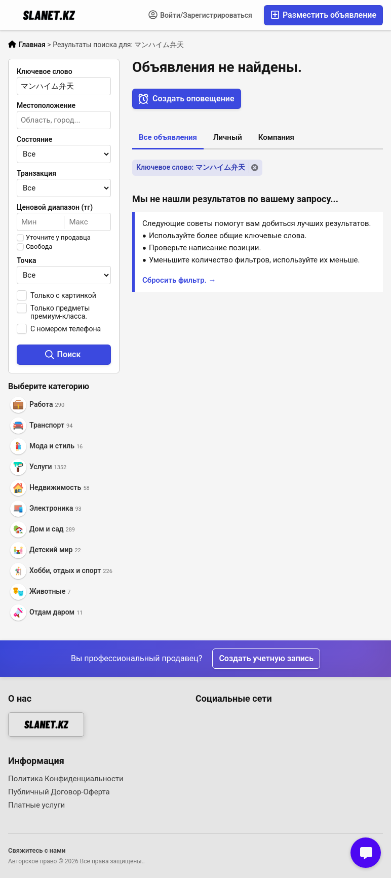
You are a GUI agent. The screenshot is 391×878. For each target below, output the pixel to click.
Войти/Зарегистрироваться (200, 14)
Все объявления (168, 137)
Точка (26, 260)
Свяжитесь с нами (36, 850)
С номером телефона (65, 329)
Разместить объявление (323, 15)
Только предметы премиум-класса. (60, 312)
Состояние (34, 139)
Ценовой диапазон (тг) (55, 207)
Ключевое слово (44, 71)
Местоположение (46, 105)
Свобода (39, 246)
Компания (276, 137)
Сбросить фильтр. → (179, 280)
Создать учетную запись (266, 658)
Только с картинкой (63, 295)
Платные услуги (36, 805)
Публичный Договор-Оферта (59, 791)
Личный (227, 137)
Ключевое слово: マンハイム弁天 (190, 167)
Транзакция (36, 173)
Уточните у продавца (58, 237)
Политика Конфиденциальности (66, 778)
